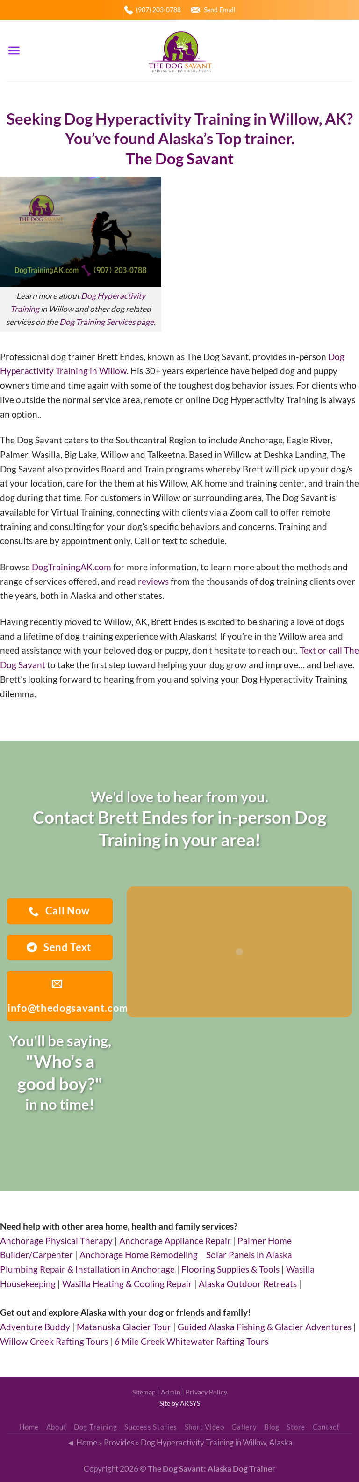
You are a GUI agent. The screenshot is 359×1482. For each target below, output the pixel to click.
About (56, 1427)
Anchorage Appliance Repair (175, 1240)
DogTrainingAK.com (71, 566)
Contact (326, 1427)
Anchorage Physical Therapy (56, 1240)
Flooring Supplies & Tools (230, 1269)
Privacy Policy (206, 1392)
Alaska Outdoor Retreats (248, 1283)
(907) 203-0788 (158, 10)
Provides (119, 1442)
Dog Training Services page (106, 322)
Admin (170, 1392)
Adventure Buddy (35, 1326)
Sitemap (144, 1392)
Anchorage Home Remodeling (138, 1254)
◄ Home (81, 1442)
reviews (153, 581)
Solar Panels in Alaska (249, 1254)
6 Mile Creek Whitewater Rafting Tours (191, 1341)
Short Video (204, 1427)
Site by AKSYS (179, 1403)
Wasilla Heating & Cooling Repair (127, 1283)
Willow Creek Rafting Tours (54, 1341)
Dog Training (95, 1427)
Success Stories (150, 1427)
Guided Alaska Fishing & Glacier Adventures (265, 1326)
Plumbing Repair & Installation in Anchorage (87, 1269)
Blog (272, 1427)
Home (29, 1427)
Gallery (244, 1427)
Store (296, 1427)
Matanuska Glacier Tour (124, 1326)
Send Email (220, 10)
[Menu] (14, 50)
